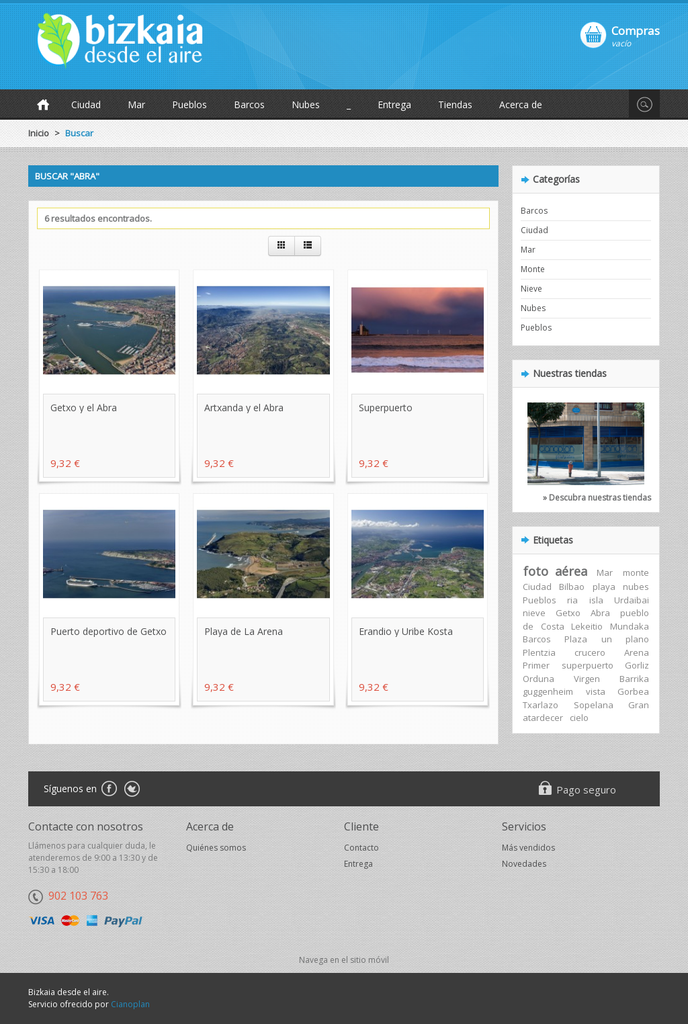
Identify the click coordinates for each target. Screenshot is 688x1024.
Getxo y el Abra (83, 407)
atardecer (543, 718)
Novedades (524, 863)
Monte (533, 269)
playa (604, 587)
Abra (600, 613)
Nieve (531, 288)
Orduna (538, 679)
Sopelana (593, 705)
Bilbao (572, 587)
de (528, 626)
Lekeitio (587, 626)
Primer (536, 665)
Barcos (249, 104)
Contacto (361, 847)
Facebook (108, 789)
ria (572, 600)
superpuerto (587, 665)
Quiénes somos (216, 847)
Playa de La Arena (243, 631)
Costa (552, 626)
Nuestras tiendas (570, 373)
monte (636, 572)
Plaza (575, 639)
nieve (534, 613)
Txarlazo (540, 705)
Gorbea (633, 691)
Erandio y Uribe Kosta (406, 631)
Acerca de (520, 104)
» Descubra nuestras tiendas (597, 497)
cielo (579, 718)
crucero (589, 652)
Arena (636, 652)
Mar (136, 104)
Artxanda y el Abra (244, 407)
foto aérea (555, 571)
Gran (638, 705)
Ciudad (86, 104)
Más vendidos (528, 847)
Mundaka (629, 626)
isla (596, 600)
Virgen (587, 679)
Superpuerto (386, 407)
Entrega (394, 104)
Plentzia (539, 652)
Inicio (38, 133)
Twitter (132, 789)
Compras (635, 30)
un (606, 639)
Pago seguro (586, 789)
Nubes (306, 104)
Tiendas (455, 104)
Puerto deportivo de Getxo (108, 631)
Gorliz (637, 665)
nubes (636, 587)
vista (595, 691)
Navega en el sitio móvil (344, 960)
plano (637, 639)
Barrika (634, 679)
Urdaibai (631, 600)
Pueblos (189, 104)
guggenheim (548, 691)
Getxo (568, 613)
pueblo (634, 613)
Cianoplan (130, 1004)
